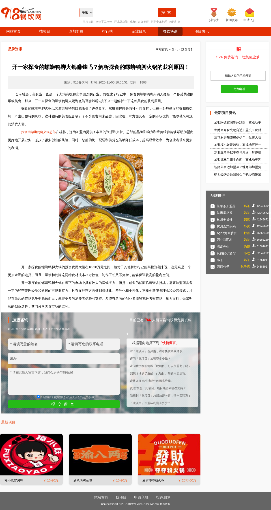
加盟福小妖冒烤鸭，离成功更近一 (237, 145)
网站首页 (13, 31)
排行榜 (107, 31)
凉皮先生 (223, 246)
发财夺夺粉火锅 (153, 480)
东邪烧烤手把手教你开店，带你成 (237, 152)
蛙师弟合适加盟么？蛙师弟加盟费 (237, 167)
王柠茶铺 (88, 21)
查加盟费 (76, 31)
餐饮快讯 (170, 31)
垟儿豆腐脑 (121, 21)
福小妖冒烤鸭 (13, 480)
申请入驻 (141, 497)
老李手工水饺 (104, 21)
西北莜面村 (224, 240)
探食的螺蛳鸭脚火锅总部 (38, 132)
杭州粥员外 (224, 219)
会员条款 (88, 397)
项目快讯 (201, 31)
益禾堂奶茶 (224, 213)
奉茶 (220, 260)
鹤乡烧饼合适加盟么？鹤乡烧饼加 (237, 174)
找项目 (44, 31)
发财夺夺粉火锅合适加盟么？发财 (237, 130)
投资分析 (187, 49)
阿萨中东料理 (159, 21)
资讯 (174, 49)
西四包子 (223, 266)
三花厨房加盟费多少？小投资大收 (237, 137)
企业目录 (139, 31)
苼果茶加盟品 (226, 206)
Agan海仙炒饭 (227, 233)
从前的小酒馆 (226, 253)
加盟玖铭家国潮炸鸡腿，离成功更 (237, 122)
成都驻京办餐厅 (139, 21)
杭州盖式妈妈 (226, 226)
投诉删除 (163, 497)
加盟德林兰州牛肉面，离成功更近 (237, 159)
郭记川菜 (174, 21)
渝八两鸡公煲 (82, 480)
